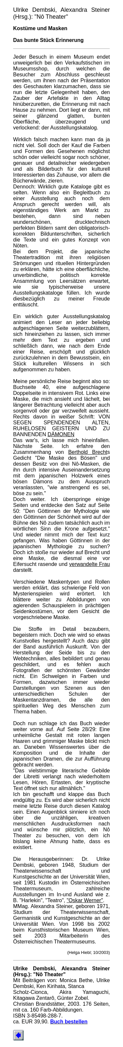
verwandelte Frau (89, 564)
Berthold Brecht (87, 452)
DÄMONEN (61, 434)
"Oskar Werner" (85, 900)
